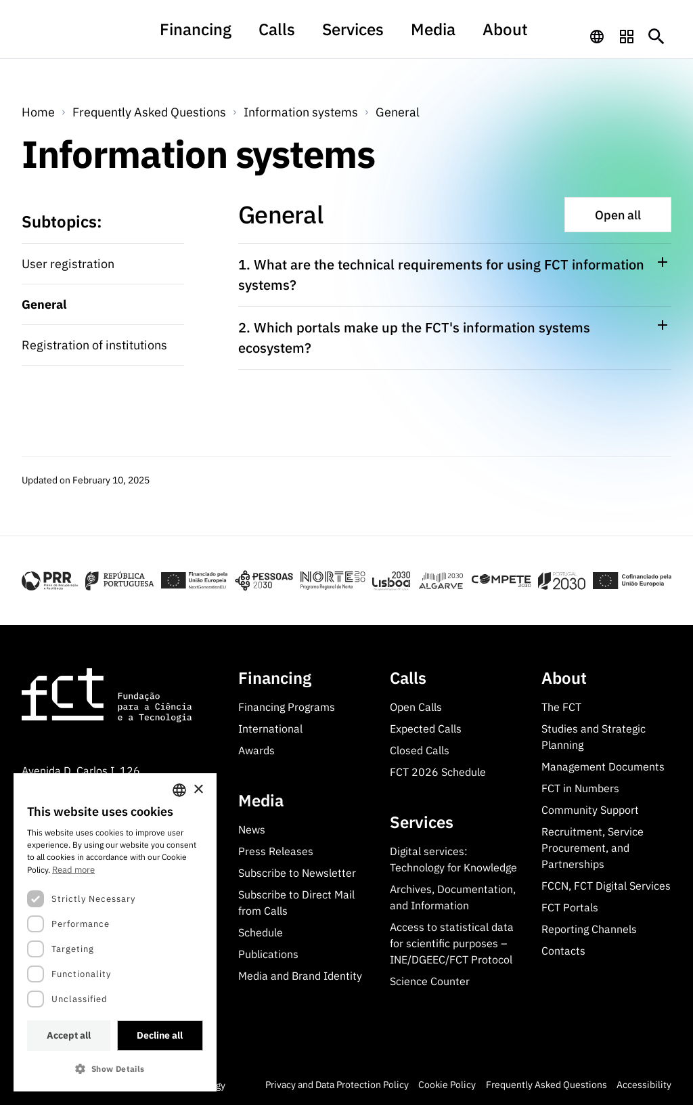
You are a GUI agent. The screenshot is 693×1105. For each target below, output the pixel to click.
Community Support (590, 810)
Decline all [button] (160, 1035)
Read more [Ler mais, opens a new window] (73, 869)
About (471, 36)
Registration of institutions (94, 345)
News (251, 829)
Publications (268, 954)
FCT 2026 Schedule (438, 772)
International (270, 728)
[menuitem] (232, 42)
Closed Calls (419, 750)
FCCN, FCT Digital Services (606, 885)
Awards (256, 750)
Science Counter (430, 981)
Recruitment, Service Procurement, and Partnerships (592, 848)
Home (38, 112)
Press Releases (275, 851)
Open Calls (416, 707)
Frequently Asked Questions (149, 112)
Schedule (260, 932)
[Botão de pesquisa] (656, 36)
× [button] (198, 790)
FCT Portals (569, 907)
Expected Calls (426, 728)
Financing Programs (286, 707)
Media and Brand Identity (300, 975)
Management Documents (603, 766)
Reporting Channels (589, 929)
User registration (68, 264)
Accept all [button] (69, 1035)
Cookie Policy (447, 1085)
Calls (293, 36)
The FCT (561, 707)
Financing (232, 36)
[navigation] (597, 36)
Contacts (563, 950)
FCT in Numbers (580, 788)
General (398, 112)
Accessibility (644, 1085)
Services (352, 36)
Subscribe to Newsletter (297, 873)
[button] (115, 1069)
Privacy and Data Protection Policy (337, 1085)
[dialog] (115, 932)
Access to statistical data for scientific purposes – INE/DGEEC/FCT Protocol (452, 943)
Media (415, 36)
